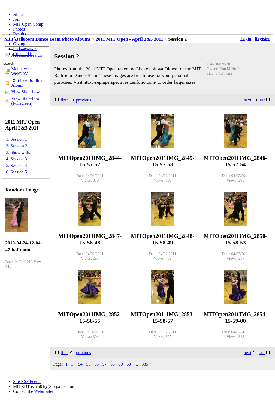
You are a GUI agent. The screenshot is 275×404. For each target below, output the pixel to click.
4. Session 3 (16, 159)
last (262, 100)
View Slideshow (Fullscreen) (25, 101)
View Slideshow (25, 91)
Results (19, 34)
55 (88, 364)
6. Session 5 (16, 172)
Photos (19, 29)
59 (121, 364)
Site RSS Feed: (27, 381)
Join (16, 19)
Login (245, 38)
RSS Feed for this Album (26, 83)
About (18, 14)
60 (128, 364)
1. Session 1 (16, 139)
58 (112, 364)
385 (144, 364)
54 (80, 364)
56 (96, 364)
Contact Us (23, 53)
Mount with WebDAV (21, 71)
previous (83, 100)
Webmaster (44, 391)
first (64, 100)
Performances (25, 48)
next (248, 100)
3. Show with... (19, 152)
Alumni (19, 39)
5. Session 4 (16, 165)
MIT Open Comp (28, 24)
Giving (19, 43)
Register (262, 38)
